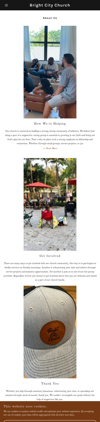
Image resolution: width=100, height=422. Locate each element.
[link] (50, 6)
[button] (10, 5)
